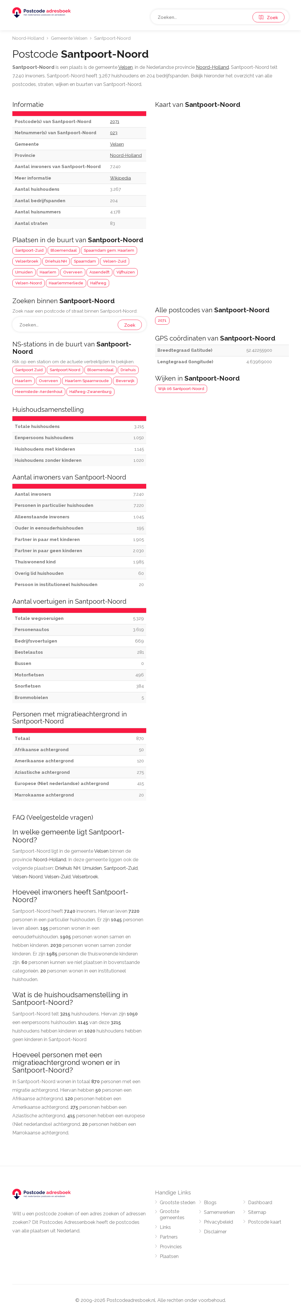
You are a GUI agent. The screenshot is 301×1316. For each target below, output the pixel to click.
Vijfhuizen (126, 272)
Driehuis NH (56, 261)
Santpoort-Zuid (29, 250)
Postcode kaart (264, 1222)
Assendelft (99, 272)
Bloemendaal (64, 250)
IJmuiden (24, 272)
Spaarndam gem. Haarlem (109, 250)
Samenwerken (219, 1212)
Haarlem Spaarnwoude (87, 381)
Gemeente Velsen (69, 38)
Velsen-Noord (28, 283)
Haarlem (48, 272)
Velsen (101, 851)
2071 (162, 320)
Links (165, 1227)
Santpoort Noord (65, 370)
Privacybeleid (218, 1222)
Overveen (72, 272)
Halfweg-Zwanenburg (90, 391)
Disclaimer (215, 1231)
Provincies (171, 1246)
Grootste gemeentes (172, 1214)
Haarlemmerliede (66, 283)
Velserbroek (26, 261)
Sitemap (257, 1212)
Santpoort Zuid (29, 370)
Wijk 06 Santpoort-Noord (181, 388)
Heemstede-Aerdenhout (38, 391)
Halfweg (98, 283)
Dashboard (260, 1202)
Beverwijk (125, 381)
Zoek (268, 17)
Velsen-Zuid (114, 261)
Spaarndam (85, 261)
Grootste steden (177, 1202)
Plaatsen (169, 1256)
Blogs (210, 1202)
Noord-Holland (28, 38)
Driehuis (128, 370)
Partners (169, 1237)
